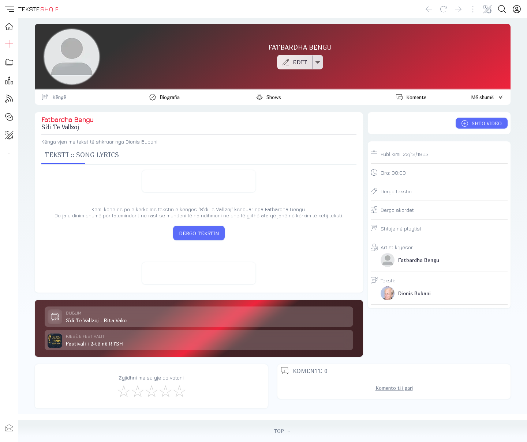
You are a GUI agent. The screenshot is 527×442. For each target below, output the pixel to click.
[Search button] (502, 9)
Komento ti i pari (394, 388)
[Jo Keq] (137, 391)
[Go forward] (458, 9)
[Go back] (429, 9)
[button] (9, 9)
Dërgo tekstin (396, 191)
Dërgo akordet (397, 210)
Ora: (393, 172)
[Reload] (443, 9)
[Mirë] (151, 391)
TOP (282, 431)
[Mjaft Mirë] (165, 391)
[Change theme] (487, 9)
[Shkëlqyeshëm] (179, 391)
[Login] (516, 9)
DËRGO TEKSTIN (199, 233)
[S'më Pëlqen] (123, 391)
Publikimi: (405, 154)
